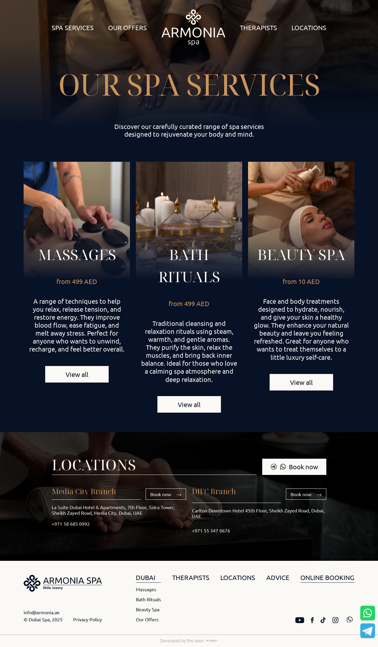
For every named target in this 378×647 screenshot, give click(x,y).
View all (77, 374)
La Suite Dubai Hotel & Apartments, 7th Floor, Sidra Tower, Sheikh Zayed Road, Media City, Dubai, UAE (113, 510)
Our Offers (127, 27)
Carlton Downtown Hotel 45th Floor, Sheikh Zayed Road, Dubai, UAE (258, 513)
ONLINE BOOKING (327, 577)
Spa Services (73, 27)
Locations (308, 27)
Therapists (258, 27)
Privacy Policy (87, 619)
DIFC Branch (214, 491)
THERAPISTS (190, 577)
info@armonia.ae (42, 612)
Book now (294, 466)
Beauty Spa (301, 254)
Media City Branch (84, 491)
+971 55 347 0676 (211, 530)
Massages (77, 254)
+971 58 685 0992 (71, 524)
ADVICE (277, 577)
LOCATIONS (237, 577)
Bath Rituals (148, 599)
